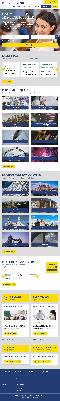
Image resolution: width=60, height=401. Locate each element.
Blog (19, 6)
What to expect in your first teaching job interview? (15, 306)
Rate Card (30, 378)
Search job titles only (9, 40)
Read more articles (8, 339)
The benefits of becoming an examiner (43, 306)
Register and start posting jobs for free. (15, 356)
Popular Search (18, 390)
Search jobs (30, 45)
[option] (11, 69)
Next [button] (56, 69)
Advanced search (30, 48)
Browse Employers (19, 382)
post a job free (51, 2)
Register (17, 373)
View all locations (9, 251)
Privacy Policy (5, 382)
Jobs (13, 6)
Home (3, 373)
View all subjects (8, 166)
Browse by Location (19, 386)
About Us (37, 6)
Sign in (16, 376)
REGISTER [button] (46, 6)
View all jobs (7, 81)
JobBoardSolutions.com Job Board (30, 397)
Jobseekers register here (41, 361)
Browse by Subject (19, 384)
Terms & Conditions (6, 380)
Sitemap (4, 384)
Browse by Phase (19, 388)
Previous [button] (3, 69)
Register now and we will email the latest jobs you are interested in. (44, 357)
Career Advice (27, 6)
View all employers (9, 284)
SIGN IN (54, 6)
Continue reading (10, 333)
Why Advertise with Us (33, 380)
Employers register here (12, 361)
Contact (3, 378)
